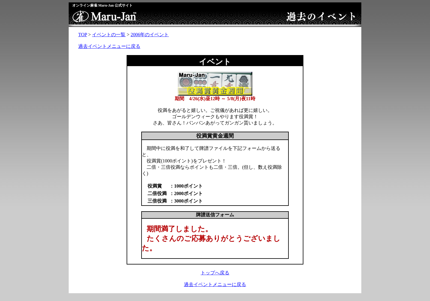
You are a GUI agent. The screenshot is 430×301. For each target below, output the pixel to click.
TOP (82, 34)
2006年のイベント (149, 34)
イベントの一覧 (108, 34)
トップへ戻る (215, 272)
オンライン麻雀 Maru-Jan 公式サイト (102, 5)
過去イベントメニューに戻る (109, 46)
